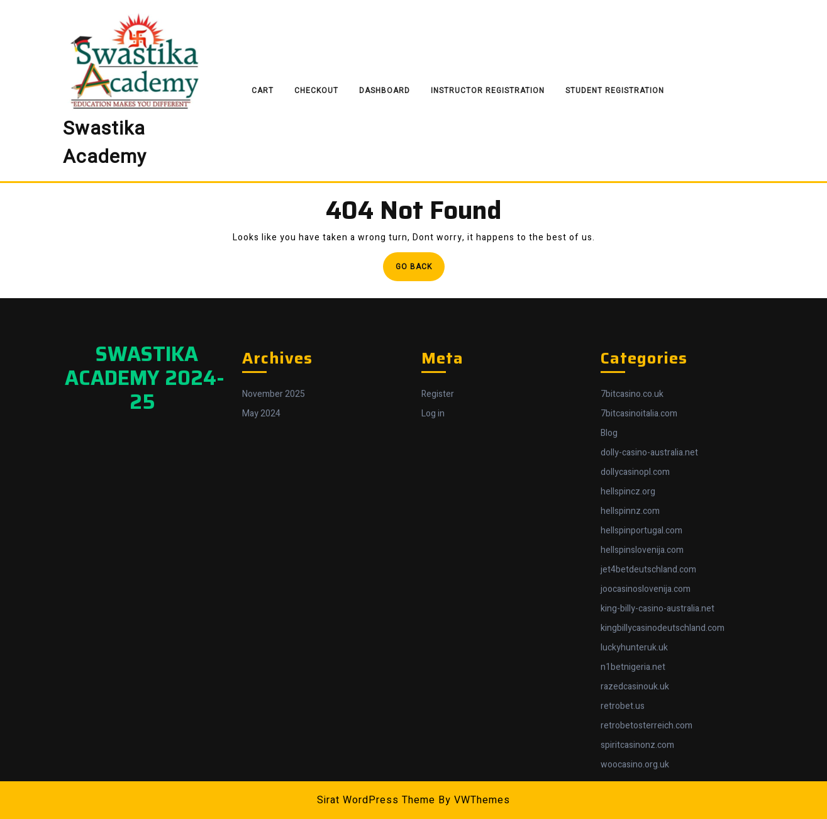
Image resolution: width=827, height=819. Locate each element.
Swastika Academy (105, 143)
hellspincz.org (628, 647)
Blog (609, 589)
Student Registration (614, 90)
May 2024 (261, 569)
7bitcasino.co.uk (632, 550)
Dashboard (384, 90)
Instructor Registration (488, 90)
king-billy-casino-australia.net (657, 764)
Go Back (420, 270)
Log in (433, 569)
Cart (263, 90)
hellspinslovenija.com (642, 706)
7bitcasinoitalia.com (639, 569)
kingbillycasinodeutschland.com (662, 784)
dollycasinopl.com (635, 628)
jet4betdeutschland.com (648, 725)
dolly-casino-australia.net (649, 608)
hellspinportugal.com (641, 686)
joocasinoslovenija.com (646, 745)
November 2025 (273, 550)
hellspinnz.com (630, 667)
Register (437, 550)
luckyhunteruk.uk (634, 803)
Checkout (316, 90)
